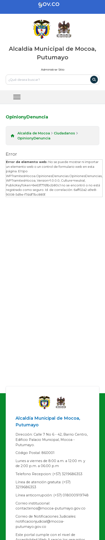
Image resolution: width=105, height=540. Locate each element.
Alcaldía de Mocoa (33, 133)
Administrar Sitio (52, 69)
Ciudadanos (64, 133)
